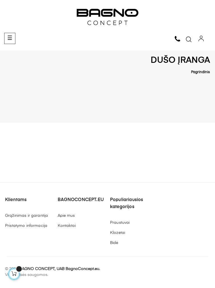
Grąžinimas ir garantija (26, 216)
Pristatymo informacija (26, 226)
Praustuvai (120, 223)
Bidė (114, 243)
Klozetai (117, 233)
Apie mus (66, 216)
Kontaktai (67, 226)
